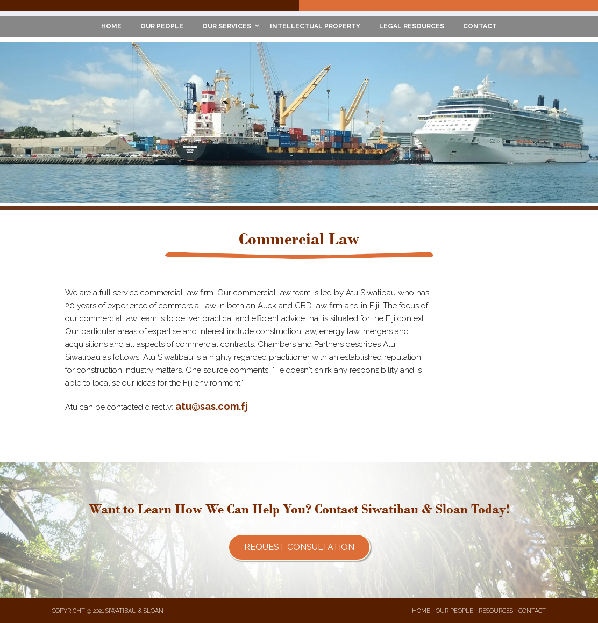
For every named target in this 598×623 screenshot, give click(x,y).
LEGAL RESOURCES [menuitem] (411, 26)
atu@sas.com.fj (211, 406)
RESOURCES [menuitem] (496, 610)
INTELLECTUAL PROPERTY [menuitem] (315, 26)
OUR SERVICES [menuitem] (226, 26)
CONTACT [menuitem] (480, 26)
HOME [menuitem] (111, 26)
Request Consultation (299, 547)
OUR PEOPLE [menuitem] (161, 26)
